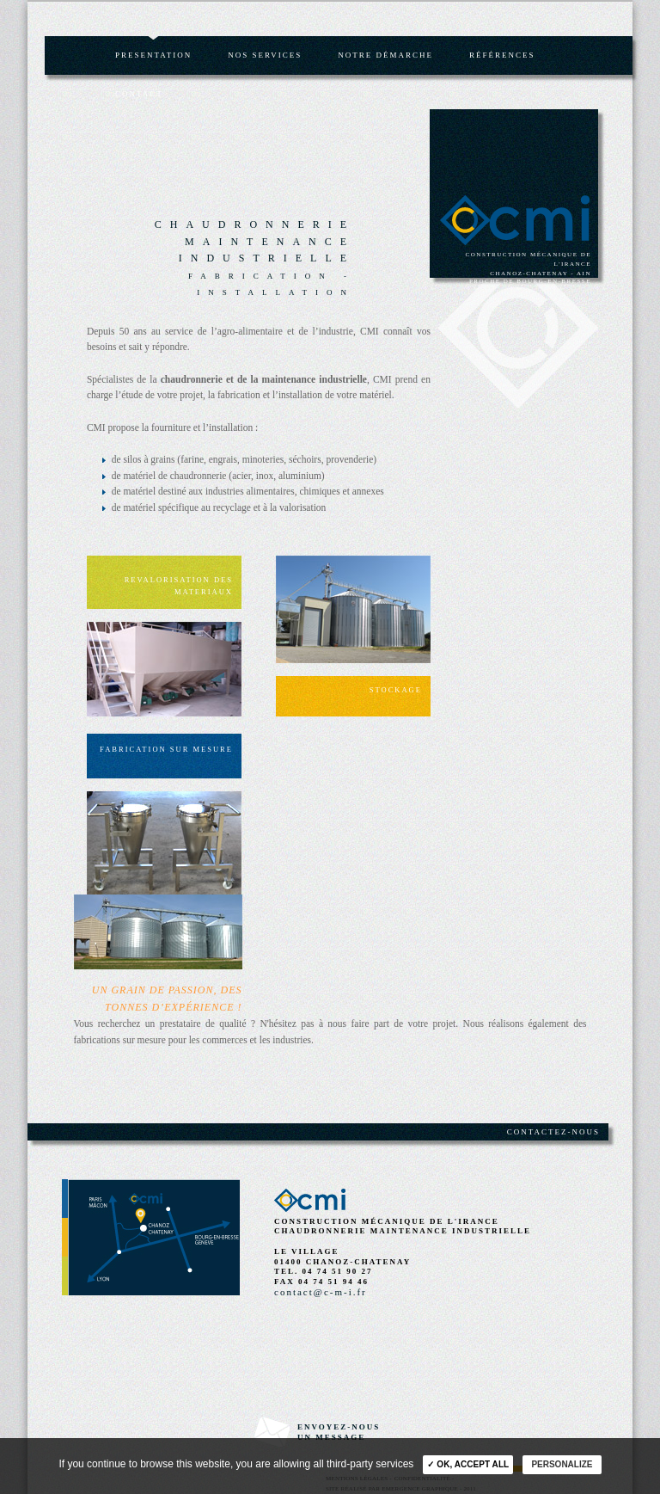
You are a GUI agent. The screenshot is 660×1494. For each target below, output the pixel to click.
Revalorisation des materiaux (179, 585)
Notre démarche (385, 55)
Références (502, 55)
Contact (139, 93)
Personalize (561, 1464)
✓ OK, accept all (468, 1464)
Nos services (265, 55)
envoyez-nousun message (338, 1432)
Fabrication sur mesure (166, 749)
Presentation (153, 55)
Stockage (396, 690)
